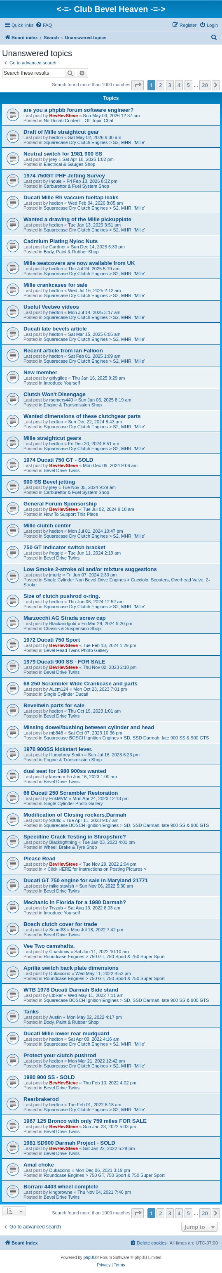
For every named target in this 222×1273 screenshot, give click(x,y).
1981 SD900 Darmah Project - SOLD (69, 1143)
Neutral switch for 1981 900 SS (62, 154)
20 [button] (205, 85)
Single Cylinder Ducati (66, 694)
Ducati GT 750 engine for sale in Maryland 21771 (85, 880)
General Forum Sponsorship (60, 504)
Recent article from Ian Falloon (63, 350)
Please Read (39, 858)
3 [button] (169, 85)
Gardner (57, 246)
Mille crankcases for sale (55, 285)
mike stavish (61, 885)
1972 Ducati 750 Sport (51, 640)
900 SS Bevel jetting (49, 482)
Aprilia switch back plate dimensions (71, 968)
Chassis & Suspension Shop (72, 628)
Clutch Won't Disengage (54, 394)
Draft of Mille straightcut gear (61, 132)
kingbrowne (60, 1192)
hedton (56, 137)
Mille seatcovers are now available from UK (79, 263)
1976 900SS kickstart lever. (58, 749)
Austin (55, 1017)
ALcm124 (58, 689)
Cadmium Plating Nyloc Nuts (60, 241)
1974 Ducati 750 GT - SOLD (58, 460)
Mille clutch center (47, 525)
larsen (55, 776)
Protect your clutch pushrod (59, 1055)
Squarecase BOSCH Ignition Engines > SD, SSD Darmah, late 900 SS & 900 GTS (126, 737)
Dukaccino (59, 973)
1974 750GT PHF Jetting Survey (64, 175)
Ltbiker (56, 995)
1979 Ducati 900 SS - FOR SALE (64, 662)
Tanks (31, 1011)
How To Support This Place (71, 514)
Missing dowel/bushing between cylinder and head (88, 727)
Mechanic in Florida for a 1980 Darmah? (74, 902)
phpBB (90, 1257)
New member (40, 372)
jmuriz (55, 574)
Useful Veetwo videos (51, 307)
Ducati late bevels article (55, 329)
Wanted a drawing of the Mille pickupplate (77, 219)
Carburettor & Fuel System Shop (76, 186)
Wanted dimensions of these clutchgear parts (82, 416)
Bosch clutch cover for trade (60, 924)
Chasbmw (59, 951)
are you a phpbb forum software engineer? (78, 110)
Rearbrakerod (41, 1099)
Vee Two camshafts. (49, 946)
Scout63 (57, 929)
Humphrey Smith (66, 754)
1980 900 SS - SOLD (49, 1077)
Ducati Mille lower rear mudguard (66, 1033)
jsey (53, 159)
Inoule (55, 181)
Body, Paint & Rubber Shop (71, 251)
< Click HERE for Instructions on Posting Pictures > (95, 869)
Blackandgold (62, 623)
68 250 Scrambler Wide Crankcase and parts (80, 683)
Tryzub (56, 907)
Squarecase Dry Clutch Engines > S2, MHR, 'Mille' (94, 142)
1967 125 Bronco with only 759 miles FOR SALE (85, 1121)
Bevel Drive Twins (61, 470)
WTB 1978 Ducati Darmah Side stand (70, 990)
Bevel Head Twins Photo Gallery (76, 650)
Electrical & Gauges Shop (69, 164)
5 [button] (188, 85)
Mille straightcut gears (52, 438)
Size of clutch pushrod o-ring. (61, 596)
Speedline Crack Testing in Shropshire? (74, 837)
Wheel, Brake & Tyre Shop (70, 847)
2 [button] (160, 85)
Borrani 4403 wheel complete (60, 1186)
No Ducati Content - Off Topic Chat (78, 120)
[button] (137, 85)
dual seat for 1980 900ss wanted (64, 771)
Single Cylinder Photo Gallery (73, 803)
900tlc (55, 820)
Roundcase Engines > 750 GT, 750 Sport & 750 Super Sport (104, 956)
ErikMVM (58, 798)
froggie (56, 552)
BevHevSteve (63, 115)
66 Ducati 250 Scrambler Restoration (70, 793)
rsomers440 (61, 399)
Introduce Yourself (62, 382)
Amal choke (38, 1165)
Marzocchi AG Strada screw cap (64, 618)
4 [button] (179, 85)
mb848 (56, 732)
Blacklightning (63, 842)
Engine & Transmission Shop (73, 404)
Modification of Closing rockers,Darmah (74, 815)
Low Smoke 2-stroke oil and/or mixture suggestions (90, 569)
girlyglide (58, 378)
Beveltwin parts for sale (53, 705)
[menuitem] (43, 25)
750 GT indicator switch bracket (64, 547)
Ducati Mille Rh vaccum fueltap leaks (71, 197)
